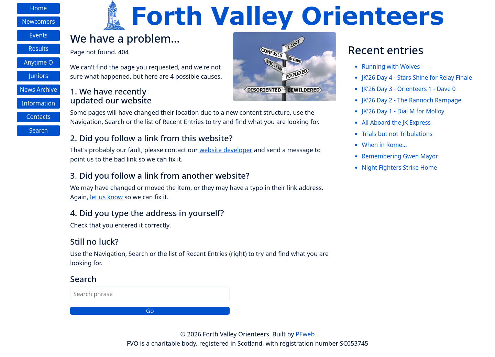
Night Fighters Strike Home (399, 167)
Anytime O (38, 62)
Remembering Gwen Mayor (400, 156)
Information (38, 103)
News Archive (38, 89)
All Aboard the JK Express (396, 122)
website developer (225, 150)
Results (38, 49)
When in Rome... (384, 145)
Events (38, 35)
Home (38, 8)
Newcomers (38, 21)
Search (38, 130)
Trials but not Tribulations (397, 134)
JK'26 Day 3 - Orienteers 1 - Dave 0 (408, 89)
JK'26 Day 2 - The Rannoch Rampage (411, 100)
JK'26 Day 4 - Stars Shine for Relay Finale (417, 77)
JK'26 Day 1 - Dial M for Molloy (403, 111)
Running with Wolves (391, 66)
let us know (106, 197)
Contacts (38, 117)
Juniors (38, 76)
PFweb (305, 334)
